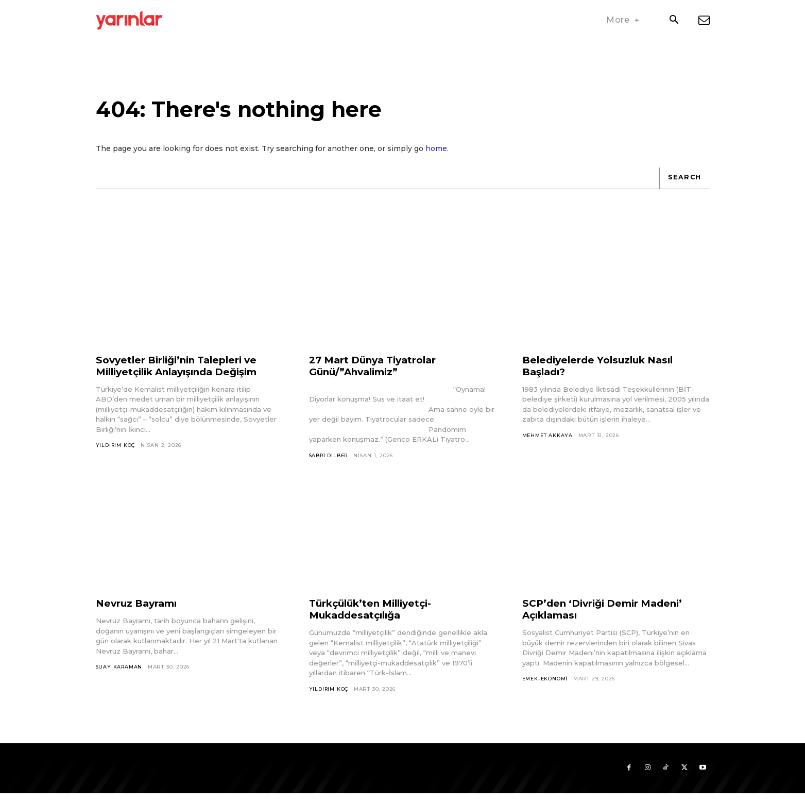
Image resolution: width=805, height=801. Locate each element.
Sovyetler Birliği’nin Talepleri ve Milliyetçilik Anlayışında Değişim (184, 371)
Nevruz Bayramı (139, 609)
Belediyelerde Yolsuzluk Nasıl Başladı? (602, 371)
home (436, 153)
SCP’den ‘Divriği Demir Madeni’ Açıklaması (607, 615)
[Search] (683, 183)
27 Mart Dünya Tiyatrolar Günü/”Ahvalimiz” (377, 371)
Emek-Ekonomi (546, 684)
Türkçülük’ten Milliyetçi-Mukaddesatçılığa (375, 615)
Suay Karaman (120, 673)
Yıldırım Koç (117, 450)
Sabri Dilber (330, 461)
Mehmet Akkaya (547, 441)
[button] (674, 20)
